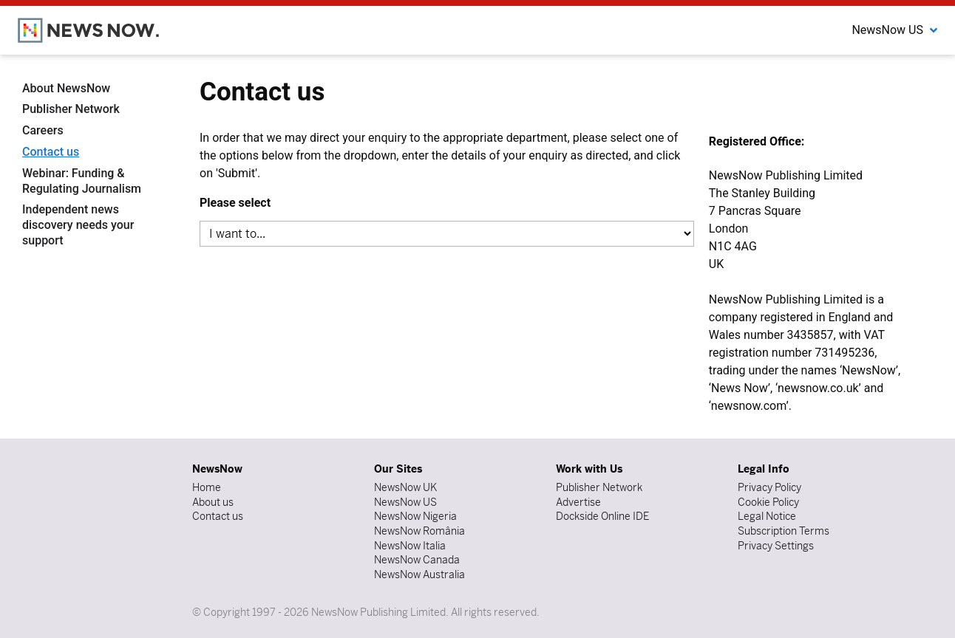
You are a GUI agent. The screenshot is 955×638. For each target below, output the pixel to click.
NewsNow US (405, 502)
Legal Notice (767, 516)
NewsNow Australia (419, 574)
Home (206, 487)
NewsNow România (419, 531)
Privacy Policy (769, 487)
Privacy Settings (776, 545)
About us (213, 502)
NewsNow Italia (410, 545)
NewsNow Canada (417, 559)
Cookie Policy (768, 502)
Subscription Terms (783, 531)
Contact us (50, 152)
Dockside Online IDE (602, 516)
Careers (43, 130)
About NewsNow (66, 88)
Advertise (578, 502)
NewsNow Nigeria (415, 516)
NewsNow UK (405, 487)
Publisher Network (71, 109)
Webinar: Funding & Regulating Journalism (81, 181)
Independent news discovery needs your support (78, 224)
